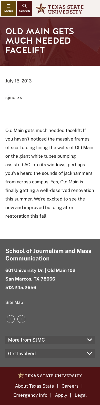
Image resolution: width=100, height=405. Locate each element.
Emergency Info (30, 395)
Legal (81, 395)
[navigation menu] (8, 8)
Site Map (14, 302)
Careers (70, 386)
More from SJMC (26, 340)
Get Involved (22, 353)
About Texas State (34, 386)
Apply (61, 395)
